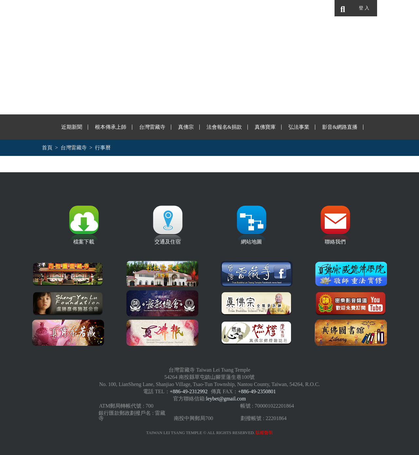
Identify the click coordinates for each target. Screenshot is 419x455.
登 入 (364, 8)
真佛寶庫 (265, 127)
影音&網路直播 (339, 127)
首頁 (47, 147)
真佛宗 (186, 127)
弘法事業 (298, 127)
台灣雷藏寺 (152, 127)
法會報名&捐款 (224, 127)
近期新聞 (71, 127)
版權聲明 (264, 432)
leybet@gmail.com (226, 398)
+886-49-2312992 (189, 391)
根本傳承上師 (110, 127)
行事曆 (103, 147)
